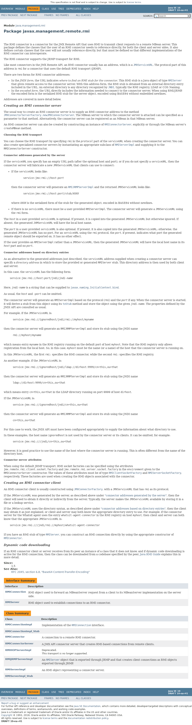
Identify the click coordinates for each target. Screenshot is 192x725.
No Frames (62, 15)
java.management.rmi (30, 25)
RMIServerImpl (15, 669)
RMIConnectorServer (19, 643)
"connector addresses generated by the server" (136, 495)
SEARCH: (148, 16)
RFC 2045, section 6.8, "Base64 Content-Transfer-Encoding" (50, 571)
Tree (61, 9)
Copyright (6, 715)
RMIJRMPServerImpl (18, 659)
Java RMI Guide (150, 554)
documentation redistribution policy (88, 718)
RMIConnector (15, 636)
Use (53, 9)
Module (20, 9)
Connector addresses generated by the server (34, 155)
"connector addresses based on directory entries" (133, 508)
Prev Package (9, 15)
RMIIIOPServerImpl (18, 650)
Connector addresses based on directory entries (36, 252)
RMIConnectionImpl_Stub (22, 631)
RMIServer (12, 602)
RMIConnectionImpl (18, 624)
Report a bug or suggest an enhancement (25, 703)
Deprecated (73, 9)
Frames (48, 15)
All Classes (83, 15)
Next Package (28, 15)
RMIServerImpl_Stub (19, 676)
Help (96, 9)
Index (87, 9)
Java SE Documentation (87, 706)
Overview (7, 9)
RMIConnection (15, 591)
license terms (134, 2)
